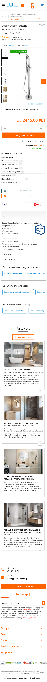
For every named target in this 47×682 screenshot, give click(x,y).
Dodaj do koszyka (23, 135)
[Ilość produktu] (23, 128)
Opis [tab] (5, 216)
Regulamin (27, 609)
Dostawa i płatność (17, 196)
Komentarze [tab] (9, 259)
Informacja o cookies (10, 678)
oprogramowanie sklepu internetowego (31, 678)
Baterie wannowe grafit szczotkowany (18, 292)
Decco (26, 45)
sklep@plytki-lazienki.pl (17, 578)
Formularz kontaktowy (23, 586)
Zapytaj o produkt (17, 191)
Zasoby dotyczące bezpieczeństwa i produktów (21, 109)
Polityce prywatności (29, 618)
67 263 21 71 (12, 571)
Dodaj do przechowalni (33, 141)
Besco (11, 45)
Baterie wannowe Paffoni (13, 273)
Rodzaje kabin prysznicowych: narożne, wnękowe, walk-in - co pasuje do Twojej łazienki (22, 532)
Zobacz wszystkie (23, 337)
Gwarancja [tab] (8, 254)
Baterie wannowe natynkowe (14, 311)
